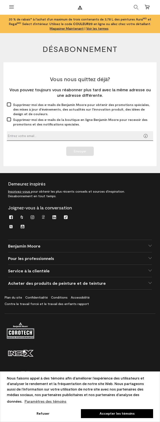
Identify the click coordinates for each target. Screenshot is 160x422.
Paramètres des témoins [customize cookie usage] (45, 401)
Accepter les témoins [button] (117, 413)
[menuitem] (11, 216)
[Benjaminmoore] (80, 7)
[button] (146, 136)
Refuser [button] (43, 413)
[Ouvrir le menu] (11, 7)
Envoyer (80, 151)
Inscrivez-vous (19, 191)
